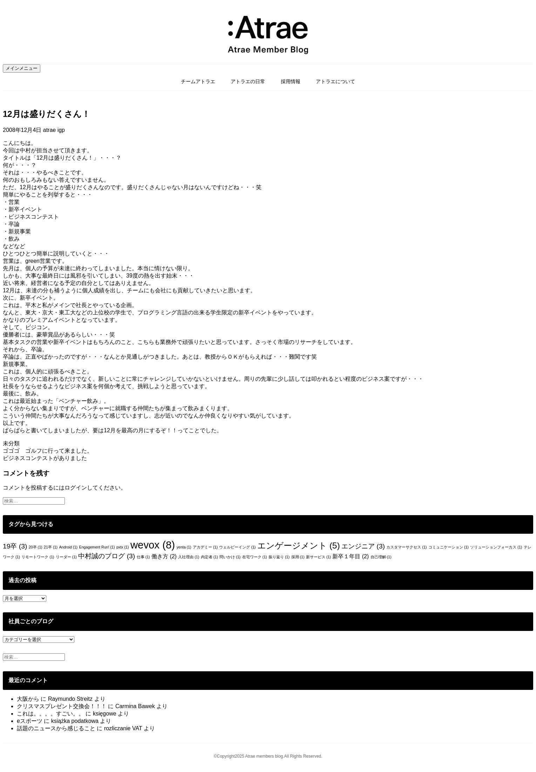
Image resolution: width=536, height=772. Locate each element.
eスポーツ (29, 721)
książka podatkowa (75, 721)
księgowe (104, 714)
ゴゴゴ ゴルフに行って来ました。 (48, 451)
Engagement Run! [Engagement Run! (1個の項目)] (97, 547)
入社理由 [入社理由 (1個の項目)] (188, 557)
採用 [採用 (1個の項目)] (298, 557)
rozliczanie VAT (123, 728)
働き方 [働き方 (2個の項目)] (164, 556)
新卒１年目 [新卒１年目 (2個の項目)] (350, 556)
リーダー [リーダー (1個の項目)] (66, 557)
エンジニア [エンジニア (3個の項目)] (363, 546)
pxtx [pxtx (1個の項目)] (122, 547)
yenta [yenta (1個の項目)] (183, 547)
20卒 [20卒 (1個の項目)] (35, 547)
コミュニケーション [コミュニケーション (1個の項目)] (448, 547)
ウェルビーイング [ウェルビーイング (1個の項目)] (237, 547)
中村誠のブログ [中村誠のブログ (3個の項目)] (106, 556)
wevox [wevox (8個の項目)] (152, 545)
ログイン (76, 488)
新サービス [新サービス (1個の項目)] (318, 557)
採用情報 (290, 81)
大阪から (28, 699)
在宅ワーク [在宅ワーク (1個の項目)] (254, 557)
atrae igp (54, 130)
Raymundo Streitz (70, 699)
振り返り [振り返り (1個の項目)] (279, 557)
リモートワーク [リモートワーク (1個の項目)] (37, 557)
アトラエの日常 (248, 81)
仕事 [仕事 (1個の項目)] (143, 557)
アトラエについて (335, 81)
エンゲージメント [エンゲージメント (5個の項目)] (298, 545)
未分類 (11, 443)
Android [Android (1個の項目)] (68, 547)
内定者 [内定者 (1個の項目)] (209, 557)
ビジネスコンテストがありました (45, 458)
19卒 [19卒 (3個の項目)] (15, 546)
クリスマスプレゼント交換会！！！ (62, 706)
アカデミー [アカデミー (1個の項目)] (205, 547)
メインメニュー (22, 68)
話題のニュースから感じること (56, 728)
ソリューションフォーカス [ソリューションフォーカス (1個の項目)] (496, 547)
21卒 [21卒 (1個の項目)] (50, 547)
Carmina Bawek (135, 706)
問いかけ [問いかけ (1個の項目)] (229, 557)
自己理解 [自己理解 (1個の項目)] (381, 557)
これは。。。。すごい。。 (50, 714)
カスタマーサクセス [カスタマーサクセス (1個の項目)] (406, 547)
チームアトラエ (198, 81)
